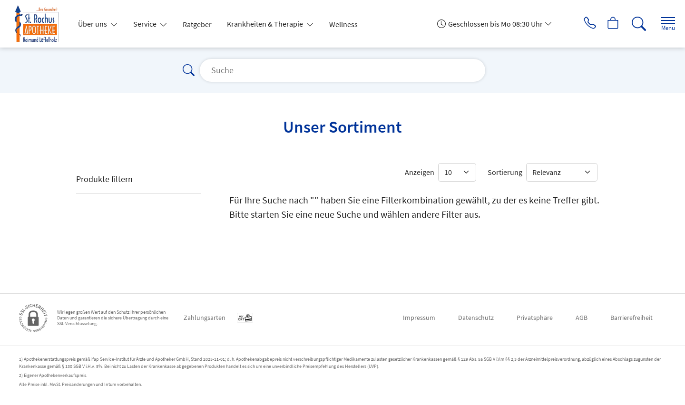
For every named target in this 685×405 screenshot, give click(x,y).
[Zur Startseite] (40, 24)
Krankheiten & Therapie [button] (265, 24)
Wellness (343, 24)
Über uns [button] (93, 24)
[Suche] (633, 24)
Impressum (419, 317)
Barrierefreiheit (631, 317)
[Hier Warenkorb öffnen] (606, 23)
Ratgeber (197, 24)
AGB (581, 317)
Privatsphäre (535, 317)
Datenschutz (476, 317)
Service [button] (145, 24)
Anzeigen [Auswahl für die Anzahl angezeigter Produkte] (419, 172)
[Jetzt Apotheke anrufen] (580, 23)
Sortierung (505, 172)
